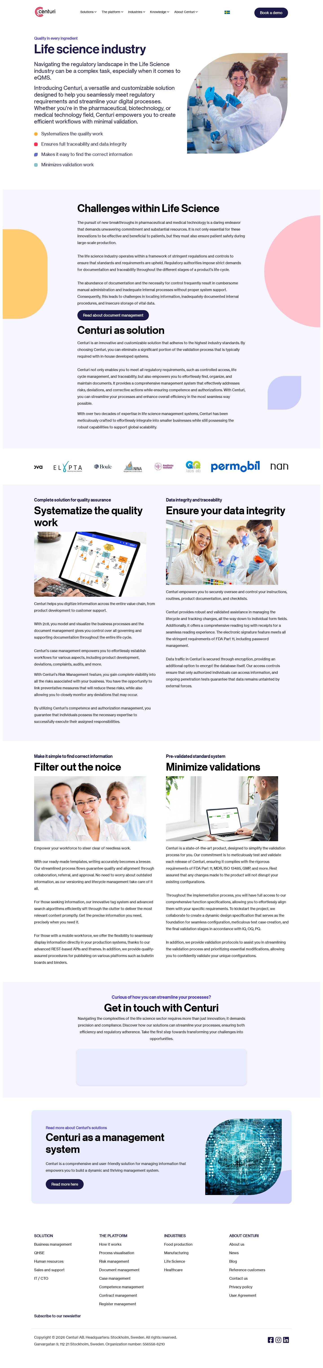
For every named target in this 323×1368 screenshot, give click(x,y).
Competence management (121, 1287)
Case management (115, 1278)
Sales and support (49, 1270)
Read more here (64, 1184)
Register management (117, 1304)
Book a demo (271, 13)
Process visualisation (116, 1253)
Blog (233, 1261)
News (234, 1253)
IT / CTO (41, 1278)
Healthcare (173, 1270)
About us (236, 1244)
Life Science (174, 1261)
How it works (110, 1244)
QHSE (39, 1253)
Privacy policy (240, 1287)
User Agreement (242, 1295)
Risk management (114, 1261)
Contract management (118, 1295)
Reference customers (247, 1270)
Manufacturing (176, 1253)
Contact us (238, 1278)
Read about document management (113, 315)
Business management (53, 1244)
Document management (119, 1270)
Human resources (48, 1261)
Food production (178, 1244)
